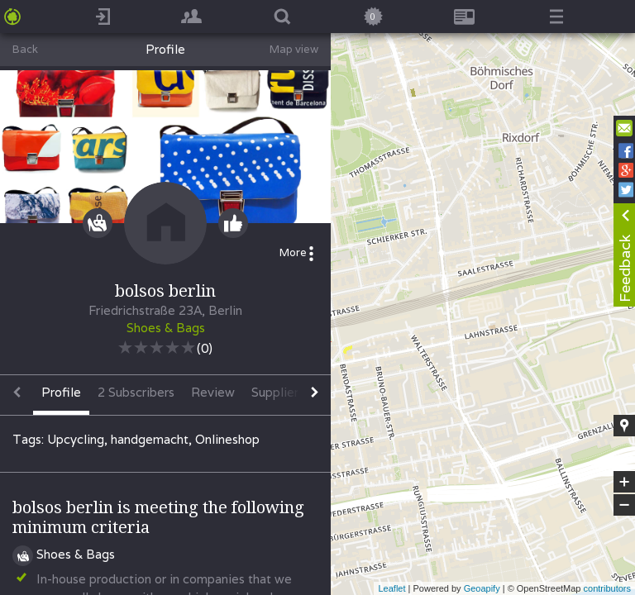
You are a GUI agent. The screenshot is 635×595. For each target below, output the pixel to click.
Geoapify (482, 588)
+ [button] (624, 482)
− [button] (624, 505)
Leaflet (391, 588)
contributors (607, 588)
